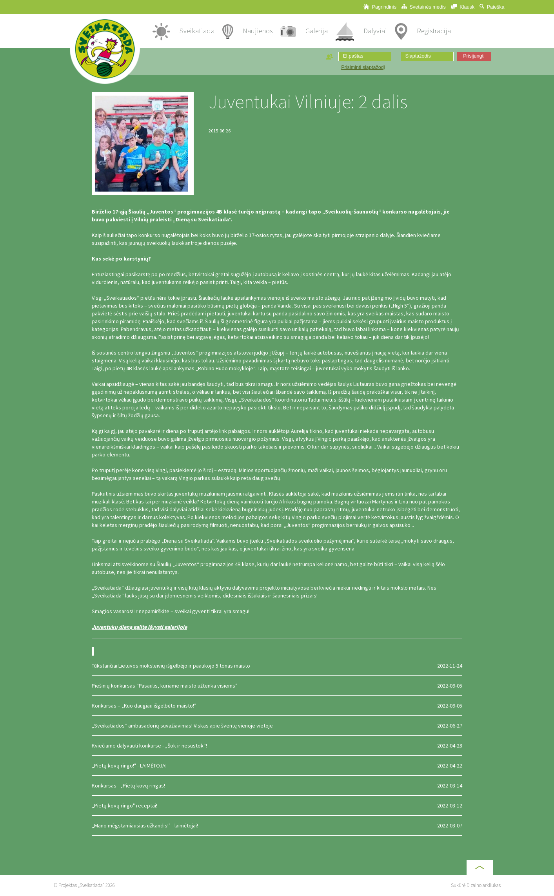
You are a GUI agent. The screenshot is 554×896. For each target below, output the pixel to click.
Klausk (462, 7)
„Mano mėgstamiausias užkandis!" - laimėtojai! (277, 825)
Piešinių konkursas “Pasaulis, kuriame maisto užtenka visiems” (277, 685)
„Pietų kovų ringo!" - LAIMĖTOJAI (277, 765)
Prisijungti (474, 56)
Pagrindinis (379, 7)
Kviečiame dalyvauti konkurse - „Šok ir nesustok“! (277, 745)
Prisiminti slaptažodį (363, 67)
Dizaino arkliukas (484, 885)
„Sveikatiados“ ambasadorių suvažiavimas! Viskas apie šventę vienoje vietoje (277, 725)
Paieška (492, 7)
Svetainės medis (423, 7)
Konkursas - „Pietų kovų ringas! (277, 785)
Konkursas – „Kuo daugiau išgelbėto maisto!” (277, 705)
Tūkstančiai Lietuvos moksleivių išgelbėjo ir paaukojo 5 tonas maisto (277, 665)
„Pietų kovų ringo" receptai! (277, 805)
